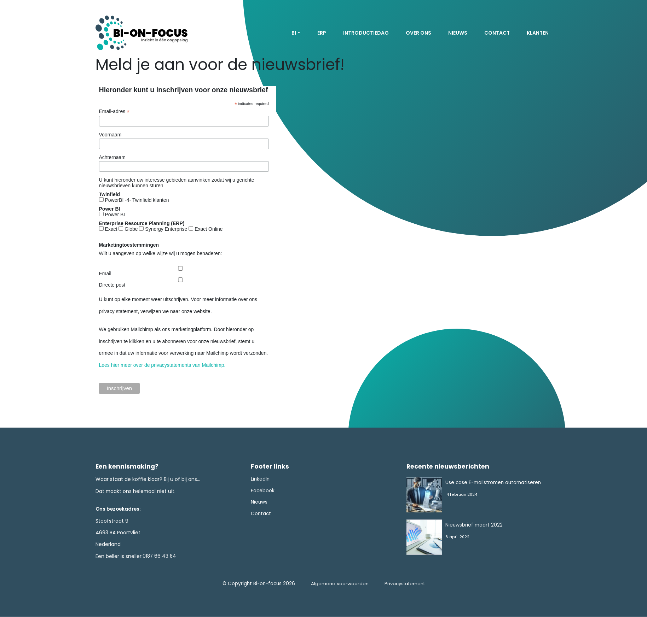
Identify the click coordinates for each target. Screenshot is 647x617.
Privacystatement (404, 584)
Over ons (418, 32)
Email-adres (114, 111)
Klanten (538, 32)
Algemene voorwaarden (338, 584)
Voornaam (110, 134)
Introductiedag (366, 32)
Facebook (263, 491)
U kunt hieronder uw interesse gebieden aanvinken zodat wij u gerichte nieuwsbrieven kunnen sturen (176, 182)
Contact (497, 32)
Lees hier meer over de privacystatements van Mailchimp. (162, 365)
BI (293, 32)
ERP (321, 32)
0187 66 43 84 (160, 556)
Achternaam (112, 157)
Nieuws (457, 32)
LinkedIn (260, 479)
